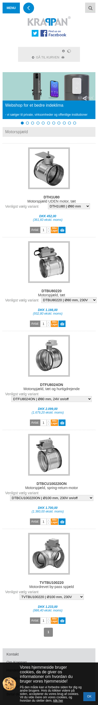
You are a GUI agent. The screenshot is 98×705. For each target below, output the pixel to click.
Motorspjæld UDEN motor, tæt (51, 199)
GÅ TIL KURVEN (48, 57)
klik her (58, 700)
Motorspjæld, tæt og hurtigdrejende (51, 387)
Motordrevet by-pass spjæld (51, 585)
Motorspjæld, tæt (51, 293)
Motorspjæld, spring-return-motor (51, 486)
